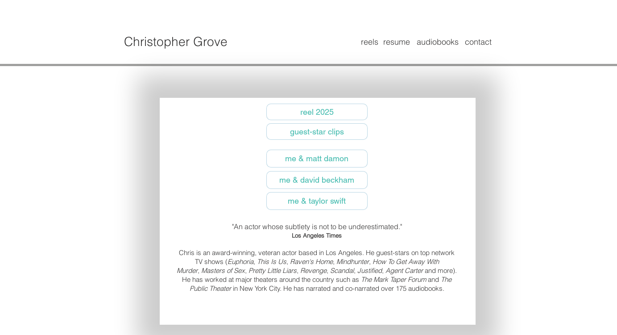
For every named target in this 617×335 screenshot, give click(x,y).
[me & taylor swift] (317, 201)
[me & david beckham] (317, 180)
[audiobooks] (438, 42)
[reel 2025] (317, 112)
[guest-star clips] (317, 131)
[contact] (478, 42)
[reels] (369, 42)
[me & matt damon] (317, 159)
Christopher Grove (176, 41)
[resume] (396, 42)
